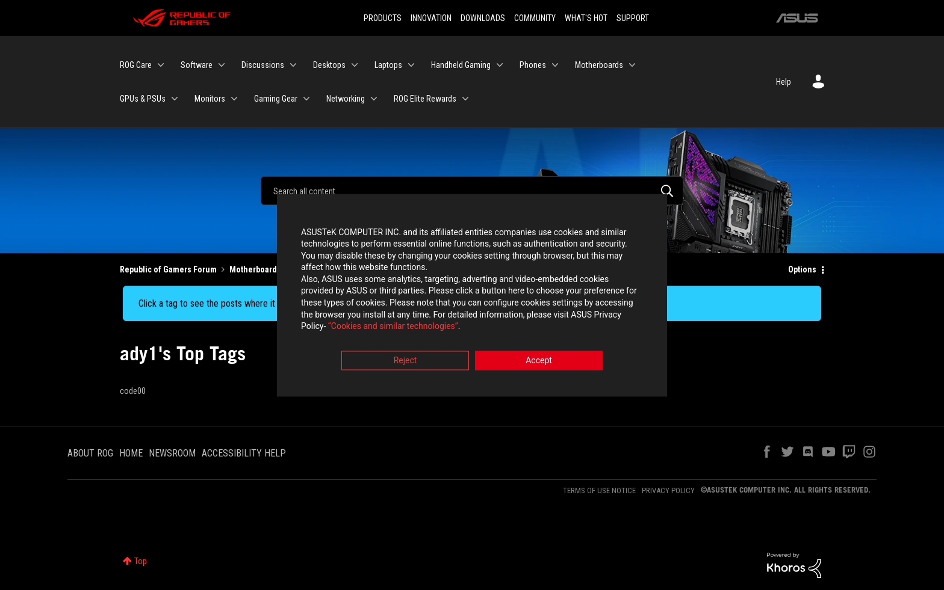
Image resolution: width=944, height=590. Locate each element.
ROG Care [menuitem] (136, 65)
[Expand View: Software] (222, 65)
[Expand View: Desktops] (355, 65)
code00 (133, 391)
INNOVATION (431, 18)
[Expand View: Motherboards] (632, 65)
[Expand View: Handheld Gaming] (500, 65)
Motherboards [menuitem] (599, 65)
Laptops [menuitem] (388, 65)
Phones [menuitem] (533, 65)
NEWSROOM (172, 453)
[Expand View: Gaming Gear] (306, 98)
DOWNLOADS (483, 18)
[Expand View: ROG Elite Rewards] (465, 98)
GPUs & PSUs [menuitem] (143, 98)
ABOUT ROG (90, 453)
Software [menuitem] (197, 65)
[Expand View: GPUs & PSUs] (175, 98)
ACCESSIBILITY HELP (244, 453)
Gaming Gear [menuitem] (275, 98)
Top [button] (140, 561)
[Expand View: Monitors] (234, 98)
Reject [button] (405, 361)
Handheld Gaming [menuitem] (461, 65)
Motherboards (255, 269)
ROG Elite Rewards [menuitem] (425, 98)
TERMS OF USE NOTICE (599, 490)
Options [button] (802, 269)
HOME (131, 453)
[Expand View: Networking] (374, 98)
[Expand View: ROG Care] (161, 65)
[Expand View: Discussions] (293, 65)
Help (783, 82)
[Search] (472, 190)
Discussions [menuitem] (262, 65)
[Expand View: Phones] (555, 65)
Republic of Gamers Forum (168, 269)
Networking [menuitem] (345, 98)
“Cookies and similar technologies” (393, 328)
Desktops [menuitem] (329, 65)
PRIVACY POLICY (668, 490)
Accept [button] (539, 361)
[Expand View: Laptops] (411, 65)
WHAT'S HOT (586, 18)
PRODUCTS (383, 18)
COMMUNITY (535, 18)
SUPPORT (632, 18)
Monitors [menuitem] (209, 98)
